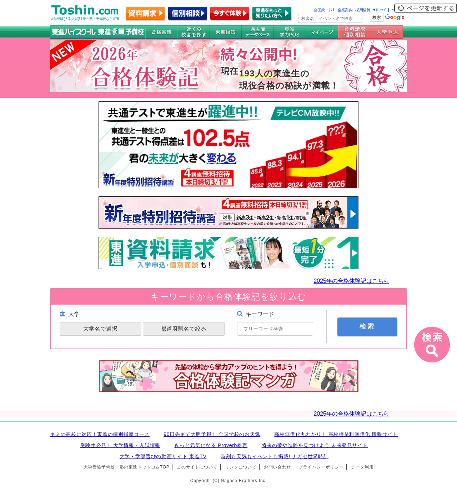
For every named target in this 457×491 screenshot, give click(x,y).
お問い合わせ (277, 467)
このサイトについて (197, 467)
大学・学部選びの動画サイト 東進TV (163, 456)
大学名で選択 (100, 329)
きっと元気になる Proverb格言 (210, 445)
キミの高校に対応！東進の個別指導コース (100, 434)
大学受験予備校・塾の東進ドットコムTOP (126, 467)
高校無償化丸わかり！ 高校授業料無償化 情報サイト (336, 434)
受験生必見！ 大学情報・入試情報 (120, 445)
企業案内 (344, 10)
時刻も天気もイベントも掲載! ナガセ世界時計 (274, 456)
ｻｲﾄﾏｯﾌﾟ (380, 10)
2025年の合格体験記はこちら (351, 281)
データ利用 (362, 467)
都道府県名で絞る (183, 329)
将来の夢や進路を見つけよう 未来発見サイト (315, 445)
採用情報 (362, 10)
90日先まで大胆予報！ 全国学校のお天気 (212, 434)
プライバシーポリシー (320, 467)
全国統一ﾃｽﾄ (324, 10)
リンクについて (240, 467)
